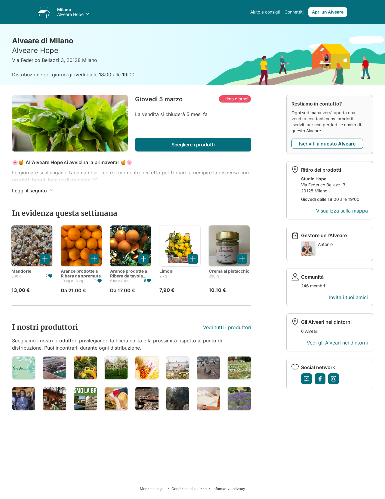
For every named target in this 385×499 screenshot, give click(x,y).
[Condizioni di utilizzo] (192, 488)
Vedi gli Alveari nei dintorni (337, 343)
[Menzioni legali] (155, 488)
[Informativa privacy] (229, 488)
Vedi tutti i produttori (227, 327)
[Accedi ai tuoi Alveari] (44, 12)
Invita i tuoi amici (348, 297)
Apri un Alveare (327, 11)
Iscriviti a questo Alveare (327, 144)
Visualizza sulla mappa (342, 211)
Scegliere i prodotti (193, 145)
